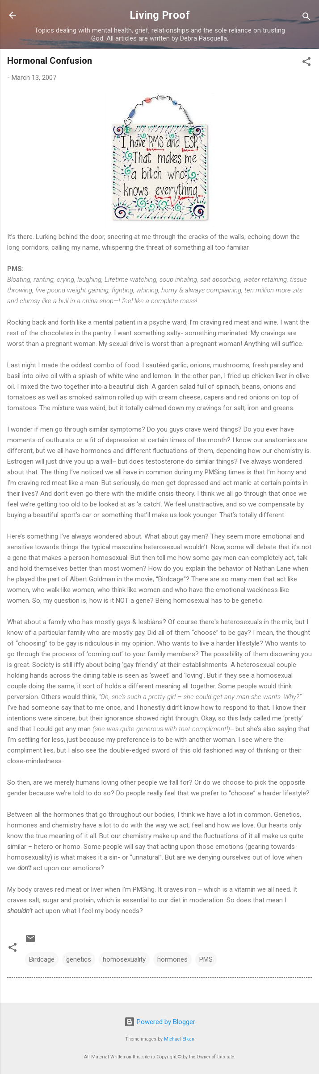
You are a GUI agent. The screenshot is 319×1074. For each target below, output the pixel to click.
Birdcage (42, 959)
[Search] (306, 18)
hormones (172, 959)
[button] (306, 63)
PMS (206, 959)
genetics (78, 959)
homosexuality (124, 959)
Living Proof (160, 15)
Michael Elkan (179, 1039)
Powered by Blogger (159, 1022)
